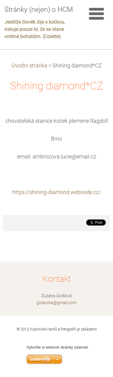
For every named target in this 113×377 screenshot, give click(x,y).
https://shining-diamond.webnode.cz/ (56, 192)
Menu (96, 14)
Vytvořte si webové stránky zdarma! (57, 347)
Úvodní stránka (29, 66)
